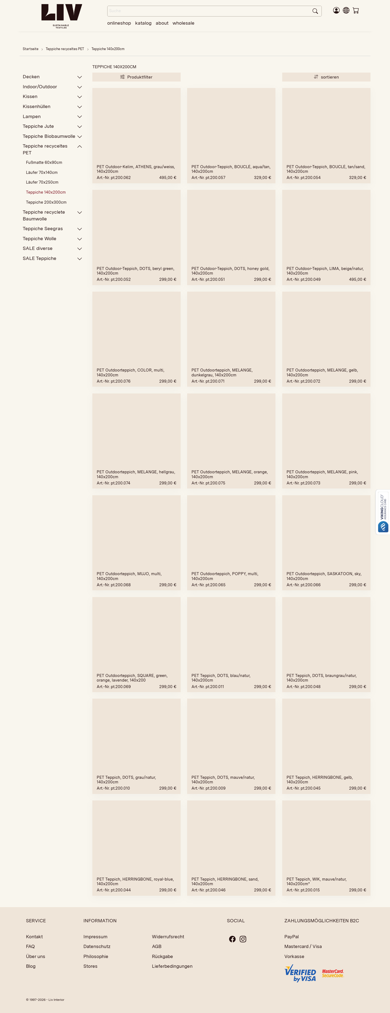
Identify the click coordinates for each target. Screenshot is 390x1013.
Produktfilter (136, 77)
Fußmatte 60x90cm (44, 162)
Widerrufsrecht (168, 936)
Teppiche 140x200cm (108, 49)
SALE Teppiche (52, 258)
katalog (143, 23)
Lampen (52, 116)
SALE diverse (52, 248)
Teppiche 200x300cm (46, 202)
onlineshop (119, 23)
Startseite (30, 49)
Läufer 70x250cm (42, 182)
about (162, 23)
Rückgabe (162, 956)
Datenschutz (96, 946)
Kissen (52, 96)
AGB (156, 946)
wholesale (183, 23)
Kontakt (34, 936)
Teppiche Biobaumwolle (52, 136)
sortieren (326, 77)
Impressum (95, 936)
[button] (346, 10)
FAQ (30, 946)
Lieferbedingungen (172, 966)
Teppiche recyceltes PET (65, 49)
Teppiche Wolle (52, 239)
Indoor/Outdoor (52, 87)
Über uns (35, 956)
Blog (30, 966)
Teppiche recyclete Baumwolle (52, 215)
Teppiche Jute (52, 126)
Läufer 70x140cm (42, 172)
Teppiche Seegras (52, 229)
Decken (52, 77)
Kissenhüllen (52, 106)
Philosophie (95, 956)
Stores (90, 966)
